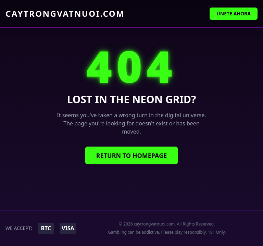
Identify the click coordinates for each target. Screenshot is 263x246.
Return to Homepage (131, 155)
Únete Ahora (233, 13)
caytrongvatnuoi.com (65, 13)
